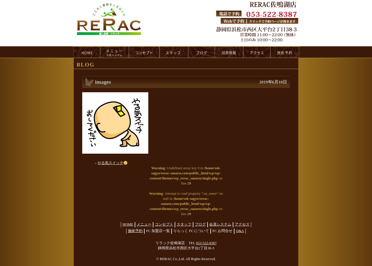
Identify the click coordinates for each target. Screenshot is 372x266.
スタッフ (184, 224)
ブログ (200, 224)
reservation (284, 52)
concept (144, 52)
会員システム (220, 224)
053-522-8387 (206, 243)
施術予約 (135, 231)
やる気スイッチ (112, 163)
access (256, 52)
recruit (229, 52)
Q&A (240, 231)
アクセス (242, 224)
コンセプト (164, 224)
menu (114, 52)
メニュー (144, 224)
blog (201, 52)
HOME (86, 52)
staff (174, 52)
